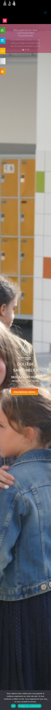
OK (13, 706)
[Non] (47, 700)
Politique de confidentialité (29, 706)
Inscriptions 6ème (24, 392)
